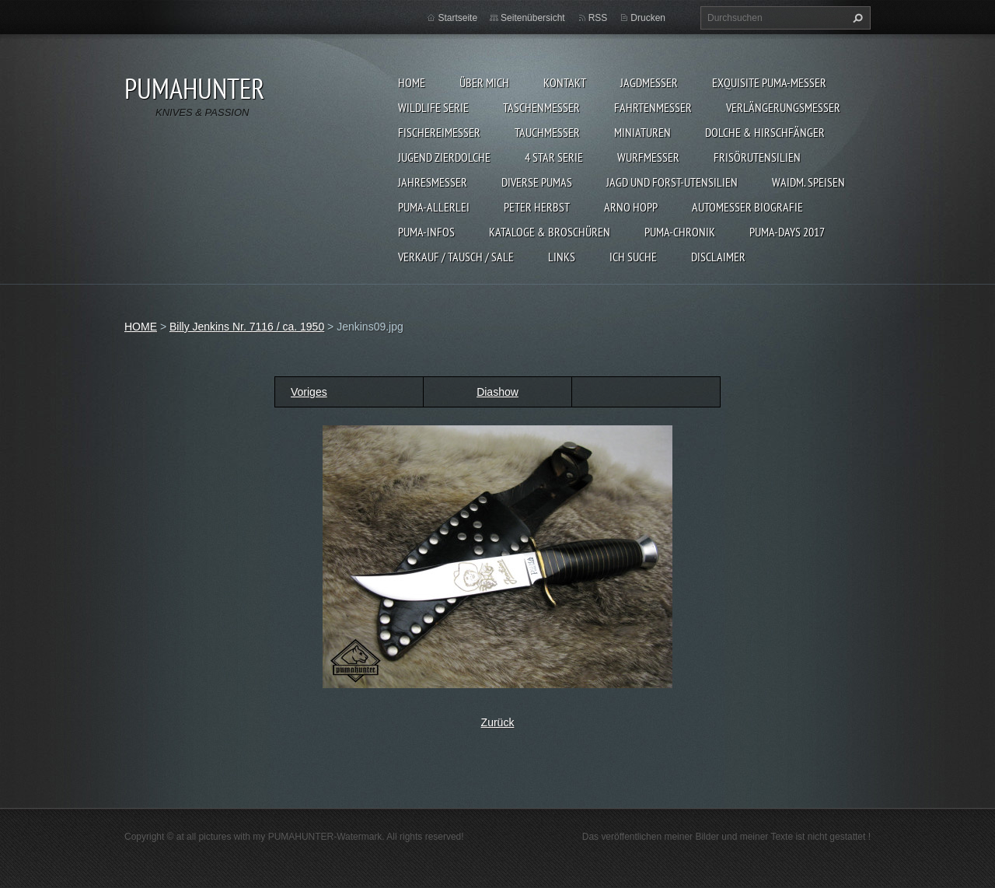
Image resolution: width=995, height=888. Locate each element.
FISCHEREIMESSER (439, 132)
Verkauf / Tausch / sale (456, 256)
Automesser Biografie (747, 207)
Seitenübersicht (533, 17)
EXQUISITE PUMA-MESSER (769, 82)
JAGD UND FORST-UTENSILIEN (672, 182)
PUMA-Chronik (679, 231)
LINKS (561, 256)
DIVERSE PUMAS (536, 182)
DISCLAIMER (718, 256)
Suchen (856, 18)
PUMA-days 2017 (787, 231)
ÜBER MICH (484, 82)
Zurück (498, 722)
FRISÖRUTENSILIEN (757, 157)
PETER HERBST (537, 207)
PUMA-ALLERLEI (434, 207)
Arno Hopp (631, 207)
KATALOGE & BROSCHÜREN (549, 231)
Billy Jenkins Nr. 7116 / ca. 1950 (246, 326)
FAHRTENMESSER (653, 107)
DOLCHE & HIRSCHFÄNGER (765, 132)
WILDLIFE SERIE (433, 107)
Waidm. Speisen (808, 182)
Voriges (309, 392)
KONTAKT (564, 82)
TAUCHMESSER (547, 132)
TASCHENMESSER (541, 107)
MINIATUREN (642, 132)
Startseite (457, 17)
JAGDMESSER (649, 82)
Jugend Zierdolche (444, 157)
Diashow (497, 392)
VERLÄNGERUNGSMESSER (783, 107)
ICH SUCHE (633, 256)
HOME (411, 82)
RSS (598, 17)
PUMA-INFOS (426, 231)
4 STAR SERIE (554, 157)
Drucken (647, 17)
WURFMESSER (648, 157)
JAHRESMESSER (432, 182)
